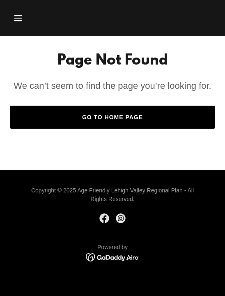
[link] (104, 218)
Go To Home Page (112, 117)
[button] (25, 18)
